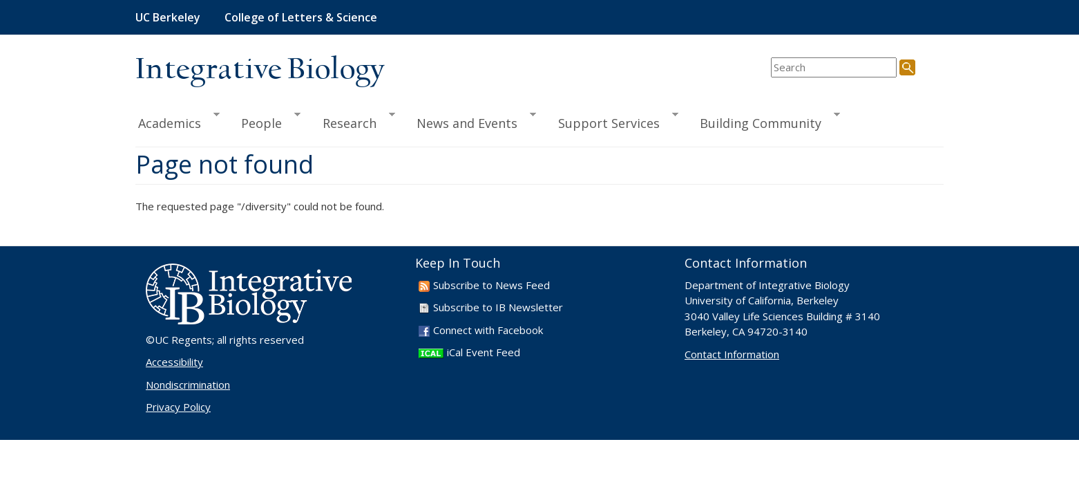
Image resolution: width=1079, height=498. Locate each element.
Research (352, 121)
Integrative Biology (259, 70)
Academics (177, 121)
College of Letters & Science (301, 17)
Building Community (763, 121)
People (264, 121)
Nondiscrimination (188, 384)
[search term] (834, 67)
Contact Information (732, 354)
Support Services (612, 121)
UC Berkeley (167, 17)
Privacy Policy (178, 407)
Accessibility (174, 362)
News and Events (470, 121)
